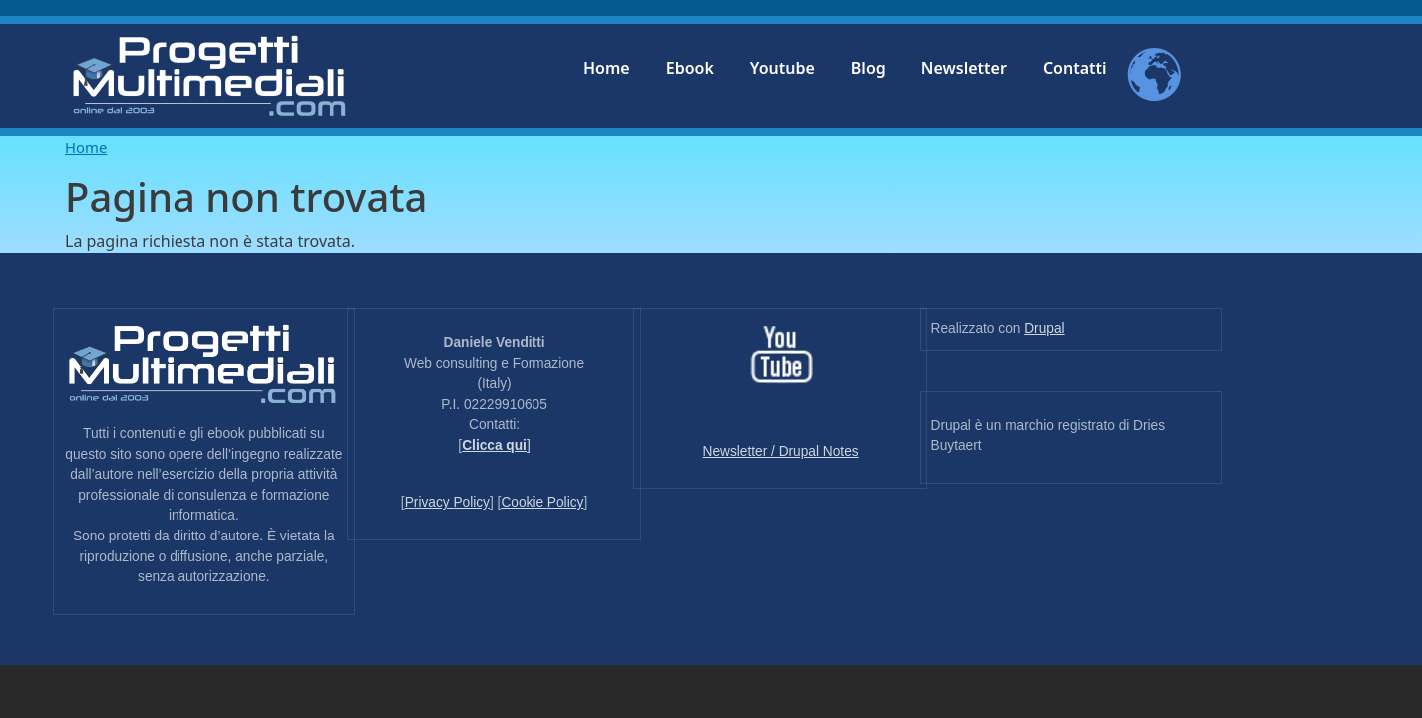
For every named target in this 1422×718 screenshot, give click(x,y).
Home (606, 68)
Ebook (690, 68)
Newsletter (964, 68)
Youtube (782, 68)
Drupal (1044, 328)
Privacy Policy (447, 502)
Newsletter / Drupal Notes (781, 451)
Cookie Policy (542, 502)
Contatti (1075, 68)
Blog (868, 68)
